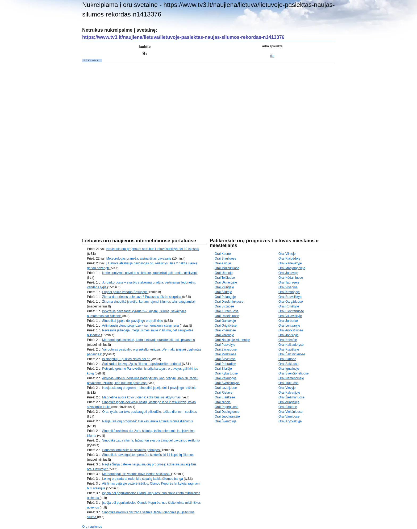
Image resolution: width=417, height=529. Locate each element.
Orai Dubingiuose (227, 412)
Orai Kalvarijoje (289, 392)
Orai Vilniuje (286, 254)
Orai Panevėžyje (290, 263)
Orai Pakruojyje (225, 378)
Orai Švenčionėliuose (293, 373)
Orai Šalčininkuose (291, 354)
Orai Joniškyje (288, 335)
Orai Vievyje (286, 388)
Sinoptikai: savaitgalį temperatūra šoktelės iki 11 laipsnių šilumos (148, 455)
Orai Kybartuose (226, 373)
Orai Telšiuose (225, 278)
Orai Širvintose (225, 359)
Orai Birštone (287, 407)
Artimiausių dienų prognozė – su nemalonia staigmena (141, 325)
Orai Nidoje (223, 402)
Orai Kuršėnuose (227, 311)
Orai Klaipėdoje (289, 258)
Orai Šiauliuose (225, 258)
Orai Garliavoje (225, 321)
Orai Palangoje (225, 297)
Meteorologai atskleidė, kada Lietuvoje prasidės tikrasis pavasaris (148, 340)
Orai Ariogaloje (288, 402)
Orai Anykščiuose (290, 330)
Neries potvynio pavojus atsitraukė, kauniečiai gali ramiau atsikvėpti (149, 273)
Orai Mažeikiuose (227, 268)
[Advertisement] (122, 142)
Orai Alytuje (223, 263)
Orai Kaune (223, 254)
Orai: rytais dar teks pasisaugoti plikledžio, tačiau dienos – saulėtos (149, 412)
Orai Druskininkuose (229, 301)
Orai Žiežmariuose (291, 397)
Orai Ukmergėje (226, 282)
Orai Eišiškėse (225, 397)
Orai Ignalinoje (288, 368)
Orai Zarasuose (226, 349)
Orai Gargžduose (290, 301)
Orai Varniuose (288, 416)
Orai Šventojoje (225, 421)
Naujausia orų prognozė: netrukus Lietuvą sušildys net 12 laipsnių (152, 249)
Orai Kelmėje (287, 340)
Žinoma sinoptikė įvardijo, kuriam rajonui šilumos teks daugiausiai (148, 301)
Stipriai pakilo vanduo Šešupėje (125, 292)
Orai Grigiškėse (226, 325)
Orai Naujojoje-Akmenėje (232, 340)
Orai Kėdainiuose (290, 278)
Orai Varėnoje (224, 335)
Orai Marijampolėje (291, 268)
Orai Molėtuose (225, 354)
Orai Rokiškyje (288, 306)
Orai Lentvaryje (289, 325)
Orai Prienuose (225, 330)
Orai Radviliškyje (290, 297)
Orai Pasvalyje (225, 345)
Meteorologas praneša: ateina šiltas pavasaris (139, 258)
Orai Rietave (223, 392)
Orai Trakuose (288, 383)
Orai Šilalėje (223, 368)
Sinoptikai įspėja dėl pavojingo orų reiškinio (133, 321)
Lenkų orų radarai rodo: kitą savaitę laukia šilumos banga (143, 479)
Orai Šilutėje (223, 292)
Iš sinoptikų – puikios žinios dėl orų (127, 359)
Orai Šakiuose (288, 364)
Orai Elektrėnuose (291, 311)
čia (272, 56)
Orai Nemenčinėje (291, 378)
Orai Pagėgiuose (226, 407)
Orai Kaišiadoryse (291, 345)
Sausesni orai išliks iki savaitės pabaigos (131, 450)
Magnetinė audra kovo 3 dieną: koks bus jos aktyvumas (141, 397)
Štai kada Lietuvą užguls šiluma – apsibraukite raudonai (142, 364)
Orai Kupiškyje (288, 349)
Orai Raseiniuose (227, 316)
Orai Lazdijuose (226, 388)
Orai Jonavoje (288, 273)
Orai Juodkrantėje (227, 416)
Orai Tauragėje (288, 282)
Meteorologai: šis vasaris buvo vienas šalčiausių (136, 474)
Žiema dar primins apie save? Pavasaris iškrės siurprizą (142, 297)
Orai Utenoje (223, 273)
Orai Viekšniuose (290, 412)
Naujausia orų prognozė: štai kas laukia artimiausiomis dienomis (147, 421)
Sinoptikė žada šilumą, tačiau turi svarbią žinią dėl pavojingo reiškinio (151, 440)
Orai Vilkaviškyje (290, 316)
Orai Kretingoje (289, 292)
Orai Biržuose (224, 306)
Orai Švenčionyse (227, 383)
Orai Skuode (287, 359)
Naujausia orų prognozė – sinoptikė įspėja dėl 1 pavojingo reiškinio (149, 388)
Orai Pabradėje (225, 364)
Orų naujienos (92, 526)
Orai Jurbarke (288, 321)
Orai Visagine (288, 287)
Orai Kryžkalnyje (290, 421)
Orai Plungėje (224, 287)
